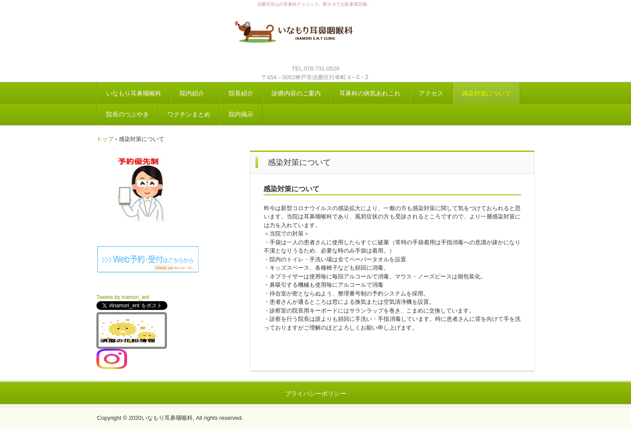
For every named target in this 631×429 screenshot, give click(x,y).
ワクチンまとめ (188, 114)
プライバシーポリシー (315, 393)
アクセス (431, 93)
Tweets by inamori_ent (122, 297)
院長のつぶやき (127, 114)
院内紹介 (195, 93)
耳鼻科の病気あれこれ (370, 93)
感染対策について (486, 93)
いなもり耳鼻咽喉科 (315, 36)
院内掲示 (241, 114)
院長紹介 (241, 93)
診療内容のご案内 (296, 93)
